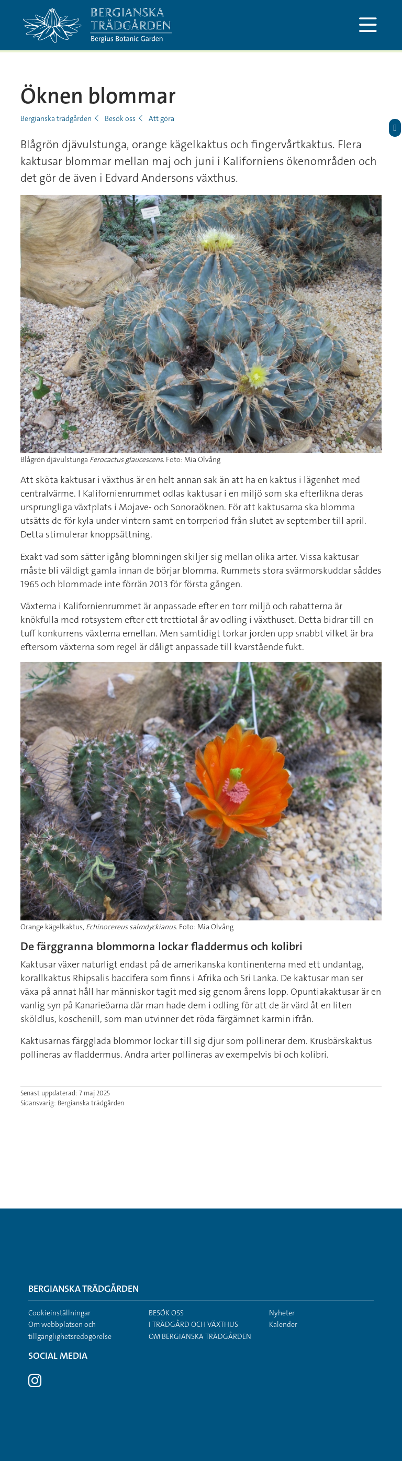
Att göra (161, 118)
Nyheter (282, 1312)
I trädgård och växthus (193, 1324)
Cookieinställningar (59, 1312)
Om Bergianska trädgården (200, 1336)
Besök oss (120, 118)
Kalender (283, 1324)
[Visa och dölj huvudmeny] (368, 25)
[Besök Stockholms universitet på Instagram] (34, 1383)
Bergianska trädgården (56, 118)
